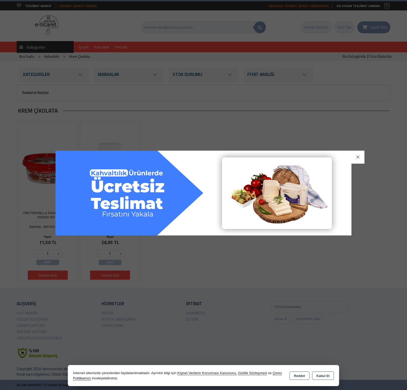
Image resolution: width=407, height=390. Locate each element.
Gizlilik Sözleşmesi (252, 373)
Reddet (299, 376)
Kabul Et (323, 376)
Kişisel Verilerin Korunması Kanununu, (207, 373)
